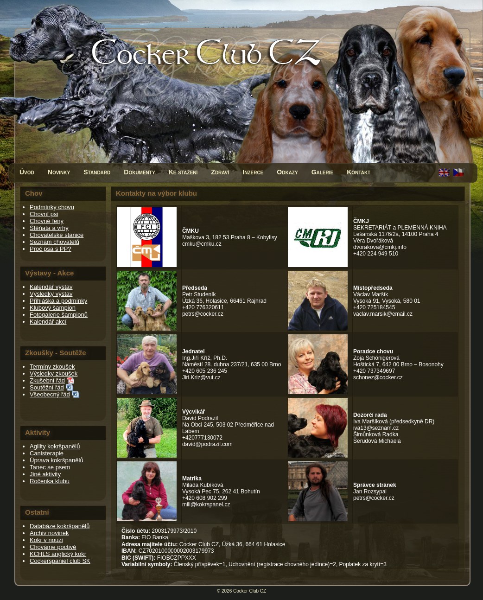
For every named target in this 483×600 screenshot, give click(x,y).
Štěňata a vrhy (49, 227)
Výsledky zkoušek (53, 373)
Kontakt (358, 172)
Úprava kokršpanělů (56, 460)
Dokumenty (139, 172)
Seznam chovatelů (54, 241)
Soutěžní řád (47, 387)
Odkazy (287, 172)
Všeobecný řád (50, 394)
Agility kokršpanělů (55, 446)
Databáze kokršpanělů (59, 526)
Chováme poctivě (53, 546)
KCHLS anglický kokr (58, 553)
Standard (96, 172)
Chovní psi (44, 214)
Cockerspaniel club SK (60, 560)
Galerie (322, 172)
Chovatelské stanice (56, 234)
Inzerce (252, 172)
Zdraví (220, 172)
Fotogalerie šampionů (59, 314)
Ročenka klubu (50, 481)
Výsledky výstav (51, 293)
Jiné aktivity (45, 474)
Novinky (59, 172)
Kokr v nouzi (46, 539)
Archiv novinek (49, 533)
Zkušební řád (47, 380)
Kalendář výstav (51, 286)
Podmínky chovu (52, 207)
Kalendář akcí (48, 321)
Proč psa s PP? (50, 248)
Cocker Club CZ (249, 591)
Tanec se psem (50, 467)
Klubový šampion (53, 307)
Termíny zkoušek (52, 366)
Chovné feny (47, 220)
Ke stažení (183, 172)
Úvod (26, 172)
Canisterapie (47, 453)
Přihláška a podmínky (58, 300)
